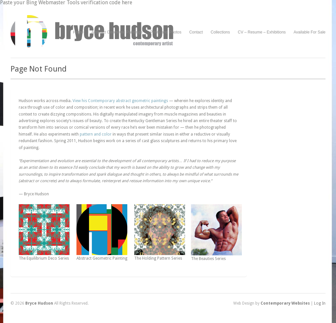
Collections (220, 32)
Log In (320, 303)
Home (78, 32)
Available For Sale (310, 32)
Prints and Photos (165, 32)
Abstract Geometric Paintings (117, 32)
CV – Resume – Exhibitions (262, 32)
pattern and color (96, 134)
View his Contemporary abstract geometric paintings (120, 100)
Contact (196, 32)
